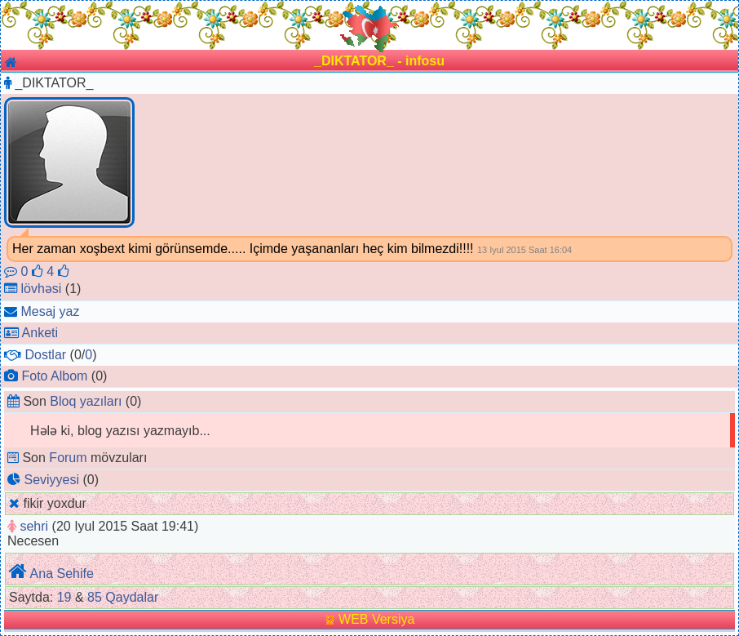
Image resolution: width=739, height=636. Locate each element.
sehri (34, 526)
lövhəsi (40, 289)
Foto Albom (54, 376)
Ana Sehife (62, 573)
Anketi (40, 333)
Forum (67, 458)
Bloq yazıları (86, 401)
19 (64, 597)
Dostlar (45, 355)
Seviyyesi (51, 480)
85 (94, 597)
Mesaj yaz (49, 311)
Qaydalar (131, 597)
